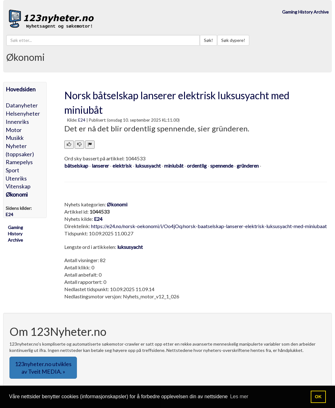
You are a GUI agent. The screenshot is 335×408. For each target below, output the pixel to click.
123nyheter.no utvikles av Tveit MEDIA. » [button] (43, 367)
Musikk (15, 137)
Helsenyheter (23, 113)
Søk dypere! (233, 40)
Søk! (208, 40)
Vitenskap (18, 186)
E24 (81, 120)
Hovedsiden (21, 89)
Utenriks (16, 178)
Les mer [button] (239, 396)
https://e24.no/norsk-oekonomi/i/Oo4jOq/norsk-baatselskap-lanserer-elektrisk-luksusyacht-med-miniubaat (209, 226)
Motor (14, 129)
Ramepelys (19, 161)
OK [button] (318, 396)
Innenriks (17, 121)
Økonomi (17, 194)
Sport (12, 170)
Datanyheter (22, 105)
